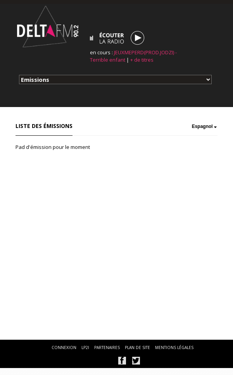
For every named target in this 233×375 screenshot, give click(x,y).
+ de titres (142, 59)
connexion (64, 347)
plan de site (137, 347)
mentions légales (174, 347)
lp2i (85, 347)
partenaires (107, 347)
